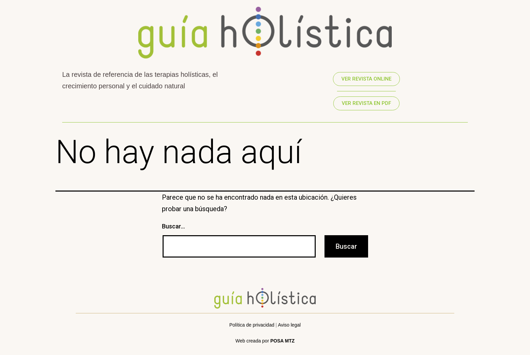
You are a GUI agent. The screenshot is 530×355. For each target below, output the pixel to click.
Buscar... (173, 226)
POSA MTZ (282, 340)
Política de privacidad (251, 325)
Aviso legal (289, 325)
